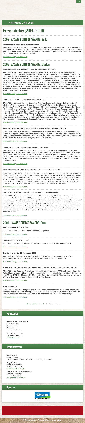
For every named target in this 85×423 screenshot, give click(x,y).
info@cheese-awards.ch (16, 368)
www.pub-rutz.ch (55, 420)
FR (78, 2)
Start (28, 304)
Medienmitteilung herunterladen (15, 57)
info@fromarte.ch (13, 337)
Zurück (35, 304)
